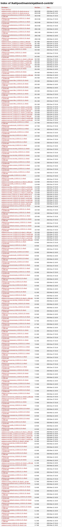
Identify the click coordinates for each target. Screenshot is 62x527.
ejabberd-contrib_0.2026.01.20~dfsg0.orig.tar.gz (15, 11)
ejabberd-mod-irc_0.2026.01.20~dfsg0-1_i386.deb (16, 65)
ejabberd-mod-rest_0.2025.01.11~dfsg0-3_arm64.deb (17, 109)
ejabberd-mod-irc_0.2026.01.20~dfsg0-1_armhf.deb (16, 66)
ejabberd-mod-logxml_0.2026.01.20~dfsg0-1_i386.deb (17, 298)
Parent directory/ (6, 9)
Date (48, 7)
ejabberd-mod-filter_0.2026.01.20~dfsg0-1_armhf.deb (17, 433)
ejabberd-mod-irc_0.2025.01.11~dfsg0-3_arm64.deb (16, 47)
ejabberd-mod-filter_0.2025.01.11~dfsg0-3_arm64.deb (17, 189)
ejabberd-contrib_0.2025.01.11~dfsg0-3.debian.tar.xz (17, 194)
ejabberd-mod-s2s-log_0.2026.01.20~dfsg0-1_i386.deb (17, 463)
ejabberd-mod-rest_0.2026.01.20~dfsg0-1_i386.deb (16, 204)
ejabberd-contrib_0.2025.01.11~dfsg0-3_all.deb (15, 441)
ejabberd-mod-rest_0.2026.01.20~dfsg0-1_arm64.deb (17, 202)
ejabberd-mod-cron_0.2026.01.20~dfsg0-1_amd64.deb (17, 234)
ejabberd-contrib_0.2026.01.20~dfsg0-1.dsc (14, 525)
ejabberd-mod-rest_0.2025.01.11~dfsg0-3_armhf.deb (17, 107)
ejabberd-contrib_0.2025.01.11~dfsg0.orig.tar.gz (15, 13)
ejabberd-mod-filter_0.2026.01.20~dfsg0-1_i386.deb (16, 437)
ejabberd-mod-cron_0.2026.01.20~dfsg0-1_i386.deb (16, 232)
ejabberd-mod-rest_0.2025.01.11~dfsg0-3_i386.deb (16, 110)
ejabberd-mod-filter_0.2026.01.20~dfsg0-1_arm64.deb (17, 435)
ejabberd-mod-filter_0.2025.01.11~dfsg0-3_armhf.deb (17, 187)
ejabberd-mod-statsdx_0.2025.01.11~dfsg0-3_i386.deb (17, 59)
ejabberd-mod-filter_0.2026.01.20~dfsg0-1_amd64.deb (17, 439)
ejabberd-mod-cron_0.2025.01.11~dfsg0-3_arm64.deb (17, 120)
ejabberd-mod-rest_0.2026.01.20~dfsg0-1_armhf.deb (17, 198)
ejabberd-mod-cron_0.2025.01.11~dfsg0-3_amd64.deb (17, 118)
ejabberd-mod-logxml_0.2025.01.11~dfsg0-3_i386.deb (17, 240)
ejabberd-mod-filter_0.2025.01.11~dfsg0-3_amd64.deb (17, 192)
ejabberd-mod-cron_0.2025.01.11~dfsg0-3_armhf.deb (17, 114)
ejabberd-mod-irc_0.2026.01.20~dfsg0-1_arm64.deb (16, 61)
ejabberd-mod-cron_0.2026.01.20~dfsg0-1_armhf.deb (17, 238)
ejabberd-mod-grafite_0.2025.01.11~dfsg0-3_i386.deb (17, 182)
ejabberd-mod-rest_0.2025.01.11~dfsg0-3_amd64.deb (17, 112)
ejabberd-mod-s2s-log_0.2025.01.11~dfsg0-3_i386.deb (17, 396)
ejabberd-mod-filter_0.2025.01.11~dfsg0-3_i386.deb (16, 191)
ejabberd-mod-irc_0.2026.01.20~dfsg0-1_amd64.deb (17, 63)
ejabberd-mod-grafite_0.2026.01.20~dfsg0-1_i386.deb (17, 432)
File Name (5, 7)
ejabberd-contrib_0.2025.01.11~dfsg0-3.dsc (14, 523)
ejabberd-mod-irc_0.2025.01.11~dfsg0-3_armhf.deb (16, 43)
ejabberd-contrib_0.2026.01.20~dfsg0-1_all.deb (15, 481)
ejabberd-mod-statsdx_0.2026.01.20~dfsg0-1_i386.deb (17, 75)
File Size (37, 7)
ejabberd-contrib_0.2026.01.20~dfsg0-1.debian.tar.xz (17, 196)
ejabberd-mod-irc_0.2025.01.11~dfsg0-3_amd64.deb (17, 45)
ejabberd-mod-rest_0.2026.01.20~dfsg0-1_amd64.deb (17, 200)
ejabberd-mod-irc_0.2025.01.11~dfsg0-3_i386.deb (16, 41)
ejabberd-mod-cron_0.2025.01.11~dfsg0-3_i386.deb (16, 116)
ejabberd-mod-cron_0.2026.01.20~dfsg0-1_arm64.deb (17, 236)
